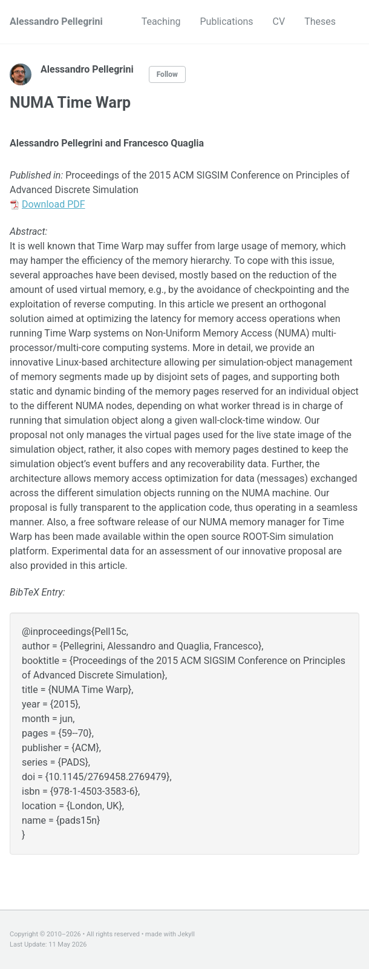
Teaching (161, 21)
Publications (226, 21)
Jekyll (186, 934)
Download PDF (53, 204)
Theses (320, 21)
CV (279, 21)
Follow (167, 74)
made (153, 934)
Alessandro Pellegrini (56, 21)
